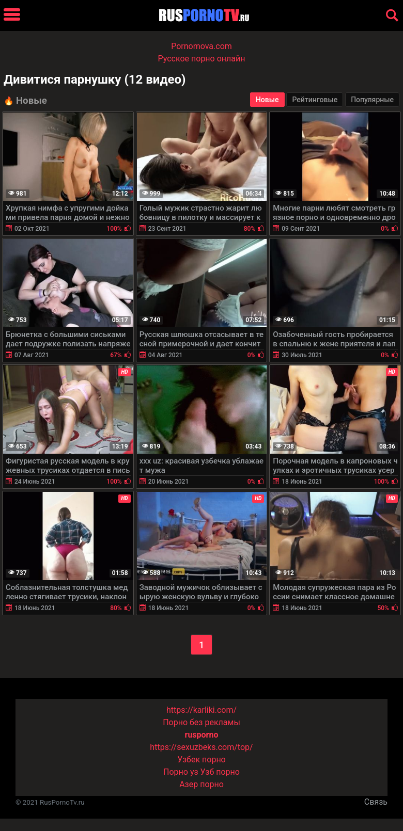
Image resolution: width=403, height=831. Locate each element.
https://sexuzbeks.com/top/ (201, 747)
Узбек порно (201, 759)
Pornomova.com (201, 46)
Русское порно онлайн (201, 58)
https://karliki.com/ (201, 710)
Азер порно (201, 784)
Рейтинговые (314, 99)
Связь (376, 802)
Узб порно (220, 772)
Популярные (372, 99)
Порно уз (180, 772)
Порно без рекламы (201, 722)
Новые (267, 99)
